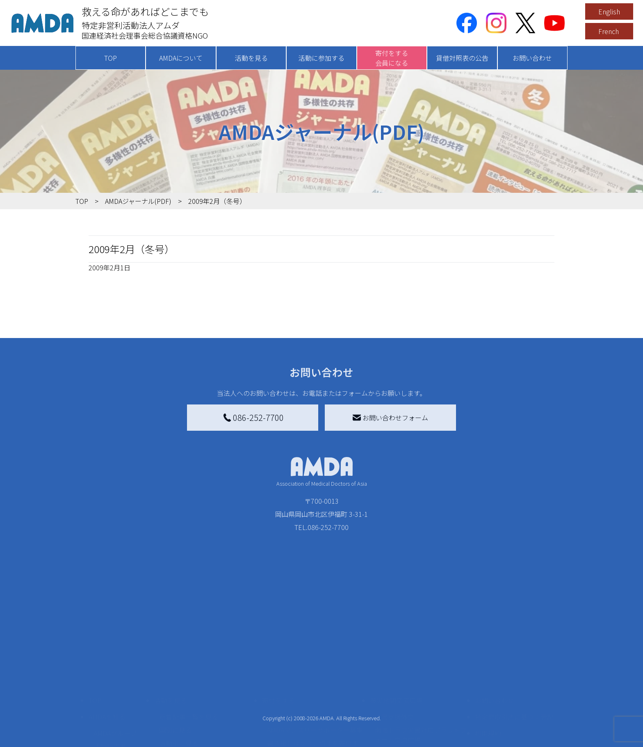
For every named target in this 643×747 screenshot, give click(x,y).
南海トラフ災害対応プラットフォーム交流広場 (421, 665)
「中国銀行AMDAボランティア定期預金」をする (315, 714)
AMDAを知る (107, 647)
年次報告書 (109, 739)
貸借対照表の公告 (462, 58)
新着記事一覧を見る (188, 647)
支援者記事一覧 (290, 732)
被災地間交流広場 (396, 630)
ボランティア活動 (185, 706)
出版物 (103, 703)
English (609, 11)
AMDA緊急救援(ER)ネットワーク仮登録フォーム (207, 737)
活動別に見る (178, 673)
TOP (110, 58)
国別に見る (175, 660)
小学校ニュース (116, 689)
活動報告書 (109, 676)
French (608, 31)
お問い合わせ (532, 58)
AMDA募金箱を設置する (302, 696)
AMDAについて (181, 58)
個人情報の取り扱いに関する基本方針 (514, 684)
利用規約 (488, 663)
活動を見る (251, 58)
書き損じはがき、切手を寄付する (312, 678)
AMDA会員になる (292, 647)
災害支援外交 (394, 647)
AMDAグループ (115, 663)
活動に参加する (321, 58)
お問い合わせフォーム (390, 418)
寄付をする (278, 630)
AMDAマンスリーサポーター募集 (315, 660)
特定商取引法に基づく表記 (514, 647)
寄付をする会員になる (391, 58)
